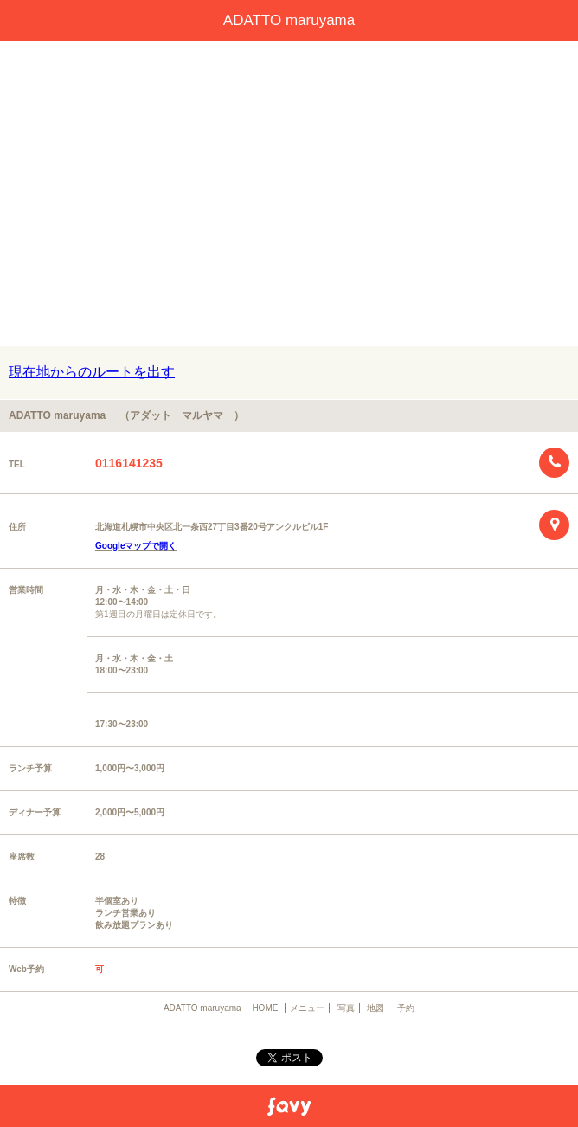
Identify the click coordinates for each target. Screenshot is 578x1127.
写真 (346, 1008)
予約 (405, 1008)
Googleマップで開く (136, 546)
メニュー (307, 1008)
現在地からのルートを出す (92, 371)
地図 (375, 1008)
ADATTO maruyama (296, 20)
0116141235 (129, 463)
